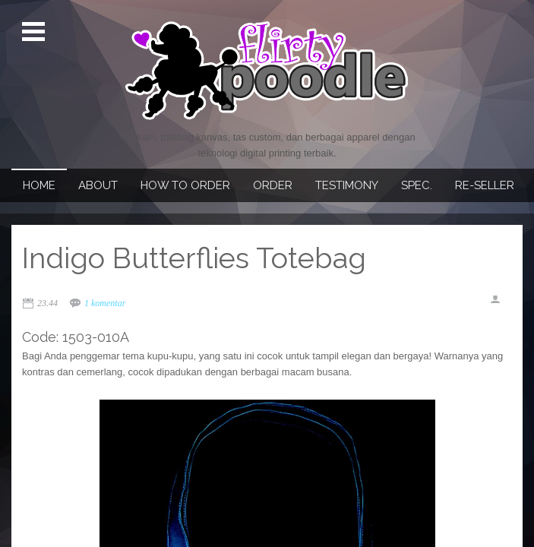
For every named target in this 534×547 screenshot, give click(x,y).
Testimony (346, 185)
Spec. (416, 185)
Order (272, 185)
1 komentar (104, 303)
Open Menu (35, 32)
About (98, 185)
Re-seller (484, 185)
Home (39, 185)
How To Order (185, 185)
